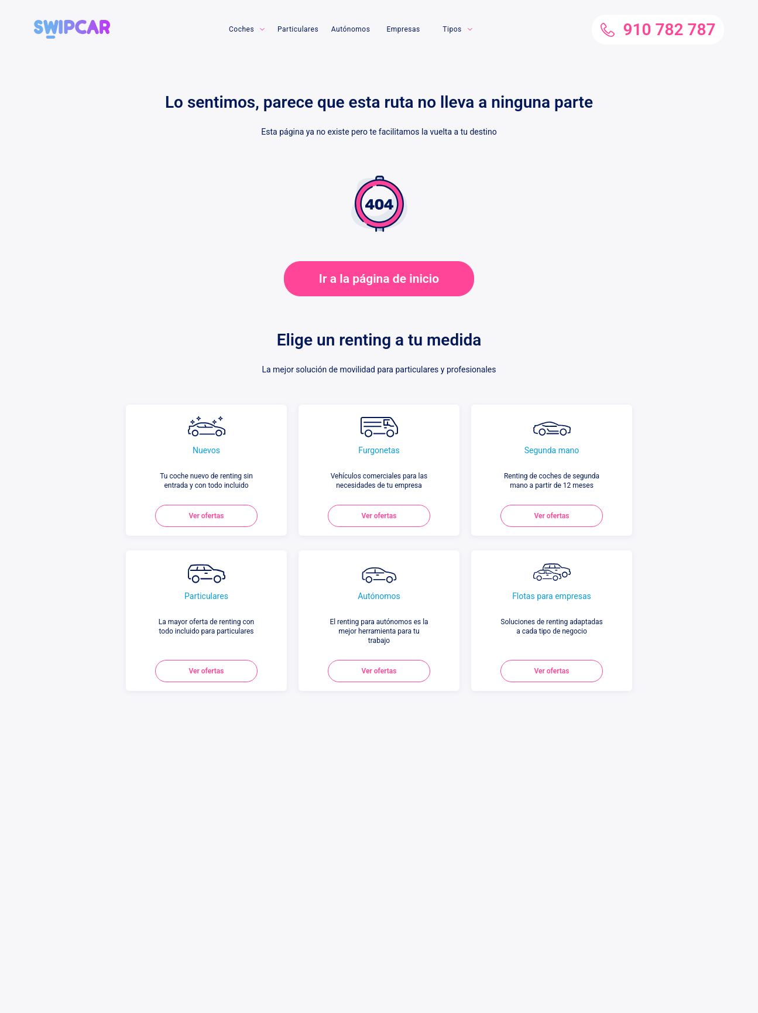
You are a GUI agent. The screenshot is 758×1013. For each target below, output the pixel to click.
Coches (241, 29)
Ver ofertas (206, 516)
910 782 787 (658, 29)
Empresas (403, 29)
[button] (72, 24)
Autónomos (351, 29)
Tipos (452, 29)
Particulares (297, 29)
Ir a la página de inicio (379, 279)
